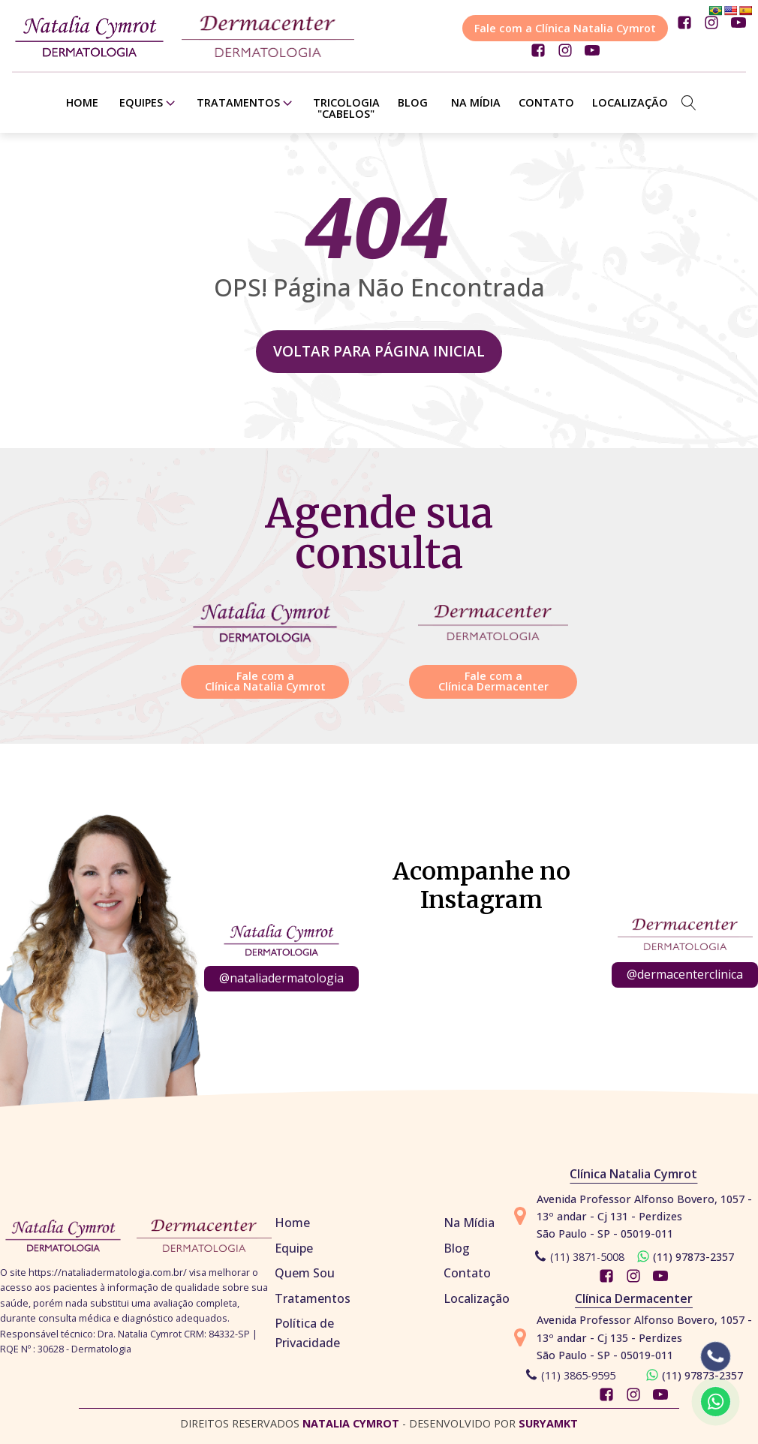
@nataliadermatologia (281, 978)
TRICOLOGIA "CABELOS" (346, 107)
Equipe (294, 1248)
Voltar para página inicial (379, 351)
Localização (630, 102)
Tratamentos (246, 102)
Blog (413, 102)
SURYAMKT (548, 1423)
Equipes (148, 102)
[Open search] (689, 103)
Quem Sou (305, 1273)
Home (82, 102)
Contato (546, 102)
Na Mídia (476, 102)
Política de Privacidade (307, 1333)
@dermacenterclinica (685, 974)
